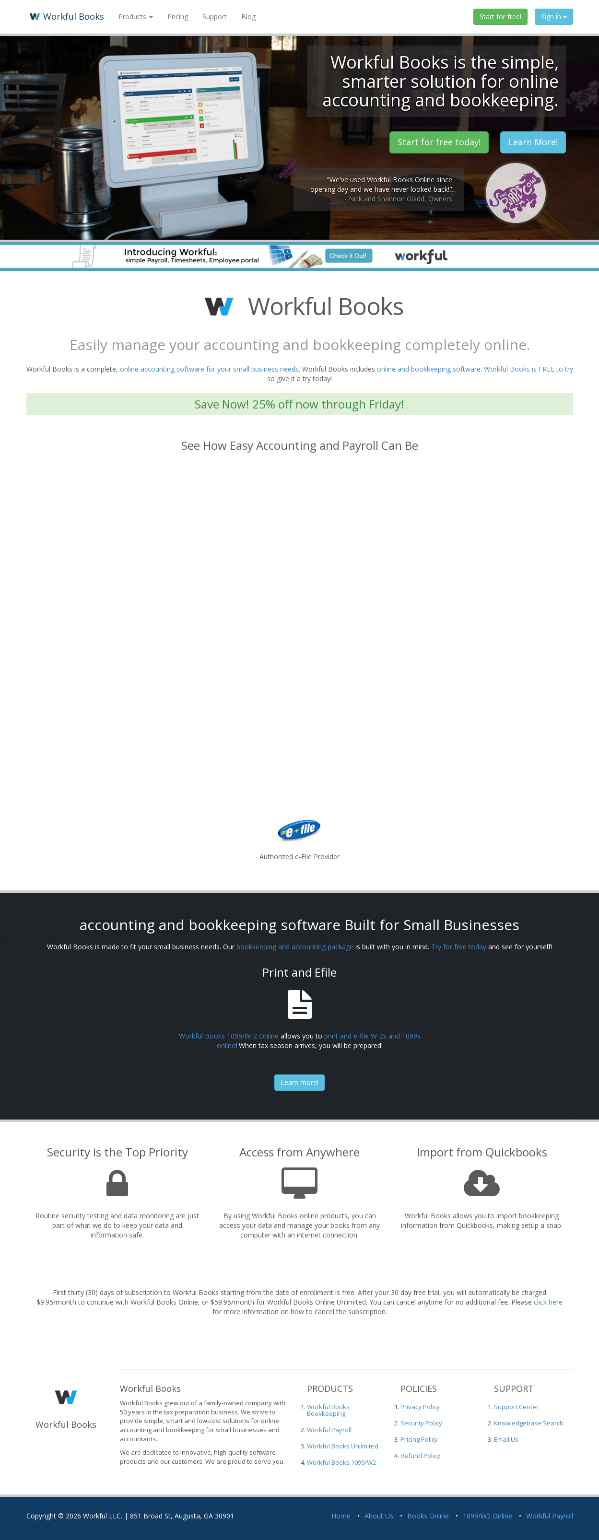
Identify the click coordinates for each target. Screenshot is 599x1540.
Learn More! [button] (533, 142)
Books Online (428, 1515)
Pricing (177, 16)
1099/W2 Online (487, 1515)
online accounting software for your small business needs (209, 368)
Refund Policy (420, 1455)
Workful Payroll (329, 1429)
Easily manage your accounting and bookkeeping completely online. (300, 344)
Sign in (554, 16)
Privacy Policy (420, 1406)
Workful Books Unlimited (342, 1446)
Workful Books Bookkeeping (328, 1410)
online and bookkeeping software (429, 368)
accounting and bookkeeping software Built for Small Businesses (299, 924)
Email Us (506, 1439)
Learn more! (299, 1082)
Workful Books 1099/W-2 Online (229, 1035)
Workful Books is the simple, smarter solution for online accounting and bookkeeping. (440, 81)
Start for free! (500, 16)
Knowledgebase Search (529, 1423)
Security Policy (421, 1423)
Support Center (516, 1406)
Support (214, 16)
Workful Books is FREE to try (528, 368)
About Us (378, 1515)
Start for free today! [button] (439, 142)
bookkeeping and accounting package (294, 946)
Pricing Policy (419, 1439)
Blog (248, 16)
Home (341, 1515)
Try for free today (458, 946)
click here (548, 1302)
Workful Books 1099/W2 (341, 1462)
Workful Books (65, 16)
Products (135, 16)
